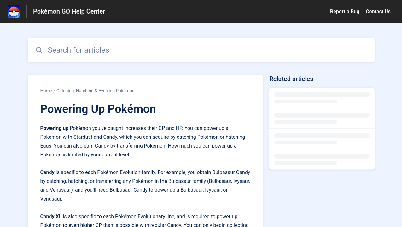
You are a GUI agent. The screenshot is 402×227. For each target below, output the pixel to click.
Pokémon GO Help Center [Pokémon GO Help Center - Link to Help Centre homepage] (69, 11)
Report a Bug (344, 12)
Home (46, 90)
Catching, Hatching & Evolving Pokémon (95, 90)
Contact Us (378, 12)
